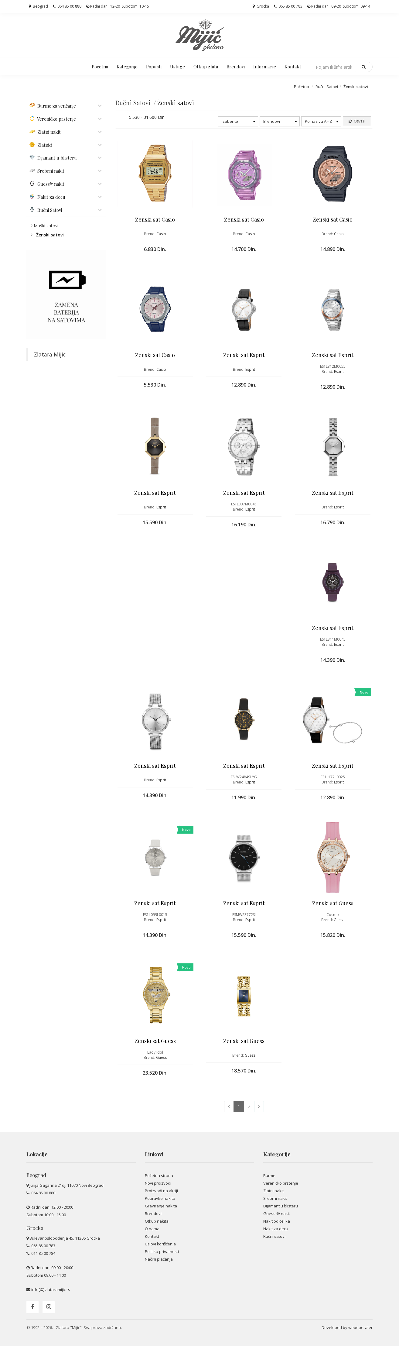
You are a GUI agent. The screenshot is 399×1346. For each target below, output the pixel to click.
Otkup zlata (205, 67)
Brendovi (236, 67)
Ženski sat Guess (332, 903)
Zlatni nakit (273, 1190)
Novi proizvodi (158, 1183)
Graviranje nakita (161, 1206)
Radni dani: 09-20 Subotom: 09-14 (338, 6)
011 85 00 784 (42, 1253)
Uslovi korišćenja (160, 1244)
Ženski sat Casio (155, 219)
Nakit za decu (275, 1228)
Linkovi (154, 1154)
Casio (161, 233)
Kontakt (293, 67)
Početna (100, 67)
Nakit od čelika (276, 1221)
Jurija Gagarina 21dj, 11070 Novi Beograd (66, 1185)
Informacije (264, 67)
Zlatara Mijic (50, 354)
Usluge (177, 67)
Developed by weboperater (347, 1327)
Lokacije (37, 1154)
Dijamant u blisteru (280, 1206)
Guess (339, 919)
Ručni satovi (274, 1236)
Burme (269, 1175)
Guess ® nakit (276, 1213)
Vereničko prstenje (280, 1183)
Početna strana (159, 1175)
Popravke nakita (160, 1198)
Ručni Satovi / (136, 102)
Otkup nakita (157, 1221)
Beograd (38, 6)
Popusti (154, 67)
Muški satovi (46, 226)
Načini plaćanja (159, 1259)
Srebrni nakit (275, 1198)
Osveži (357, 121)
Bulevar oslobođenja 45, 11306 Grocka (64, 1238)
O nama (152, 1228)
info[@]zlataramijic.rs (50, 1289)
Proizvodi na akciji (161, 1190)
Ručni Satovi (326, 86)
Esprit (250, 369)
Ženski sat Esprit (244, 355)
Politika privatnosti (162, 1251)
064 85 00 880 (67, 6)
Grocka (261, 6)
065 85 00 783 (288, 6)
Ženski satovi (50, 235)
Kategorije (127, 67)
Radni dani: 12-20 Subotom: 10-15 (117, 6)
